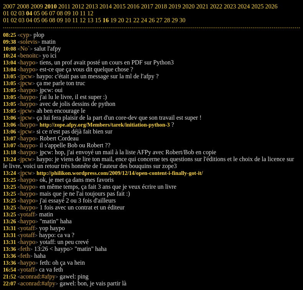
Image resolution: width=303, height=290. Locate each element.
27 (159, 20)
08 (52, 20)
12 (82, 20)
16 (105, 20)
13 (90, 20)
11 (75, 20)
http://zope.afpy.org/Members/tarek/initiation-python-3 (105, 125)
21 (128, 20)
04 (29, 20)
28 (167, 20)
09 (60, 20)
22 (136, 20)
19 (113, 20)
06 (44, 20)
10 (67, 20)
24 (144, 20)
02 (14, 20)
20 (121, 20)
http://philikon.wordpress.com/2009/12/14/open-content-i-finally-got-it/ (119, 173)
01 (6, 20)
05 (37, 20)
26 (151, 20)
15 (98, 20)
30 (182, 20)
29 (174, 20)
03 (21, 20)
